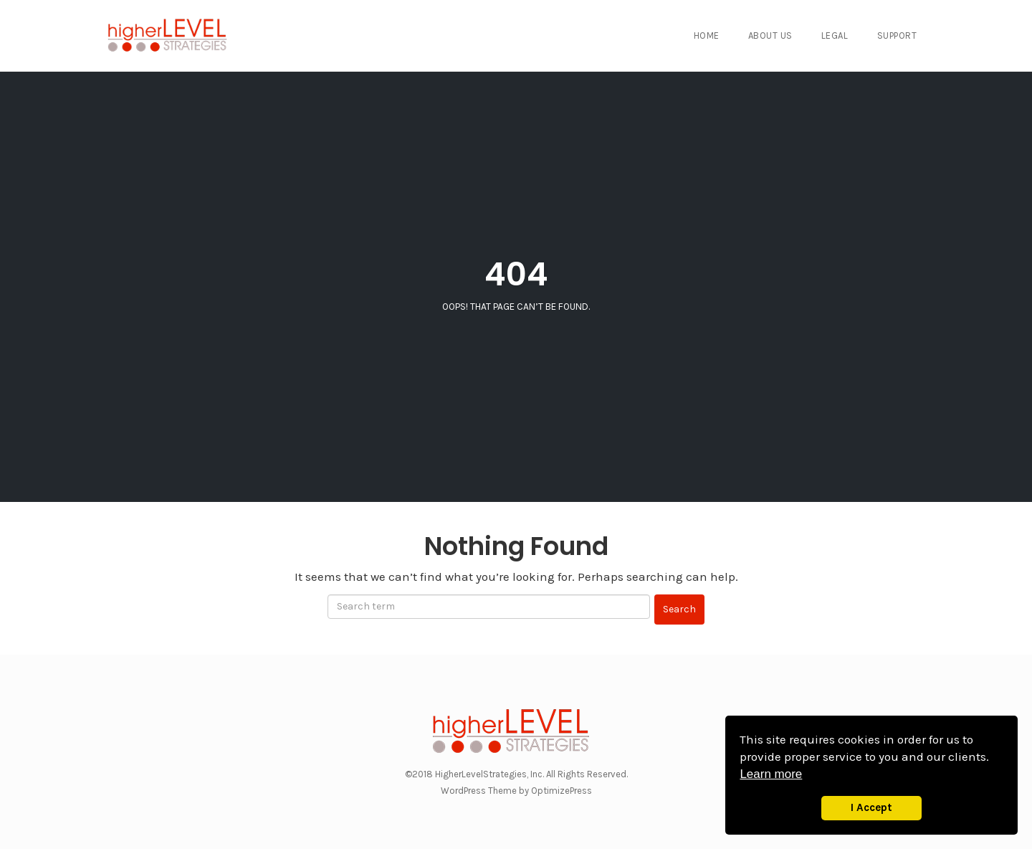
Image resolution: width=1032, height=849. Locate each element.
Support (897, 35)
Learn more (771, 774)
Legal (835, 35)
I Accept (871, 807)
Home (707, 35)
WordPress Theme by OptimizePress (516, 790)
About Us (770, 35)
